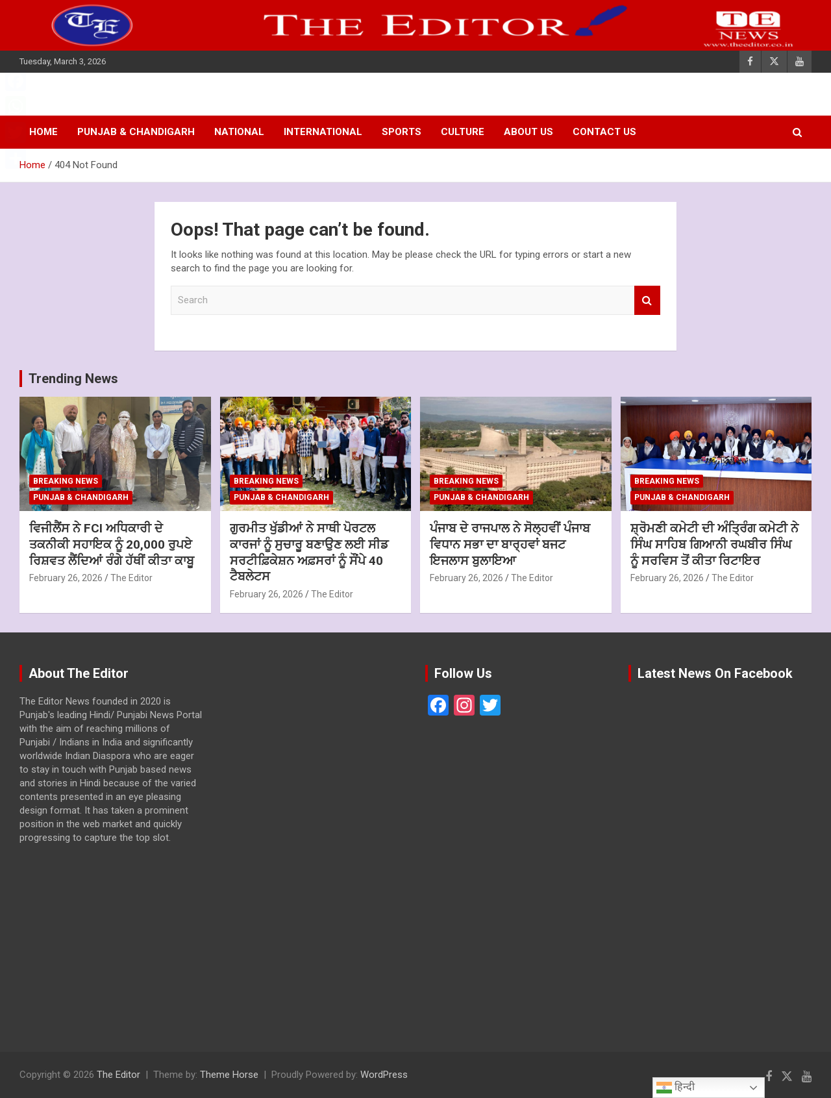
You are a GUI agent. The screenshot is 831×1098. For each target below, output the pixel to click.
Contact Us (604, 132)
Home (43, 132)
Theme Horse (229, 1074)
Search (647, 300)
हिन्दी (675, 1087)
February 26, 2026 (66, 578)
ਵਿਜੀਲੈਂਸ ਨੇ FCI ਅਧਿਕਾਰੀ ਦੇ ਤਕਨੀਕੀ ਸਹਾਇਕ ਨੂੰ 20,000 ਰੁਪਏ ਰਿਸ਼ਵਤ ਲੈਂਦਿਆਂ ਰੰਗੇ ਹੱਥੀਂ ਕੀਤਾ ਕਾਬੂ (111, 544)
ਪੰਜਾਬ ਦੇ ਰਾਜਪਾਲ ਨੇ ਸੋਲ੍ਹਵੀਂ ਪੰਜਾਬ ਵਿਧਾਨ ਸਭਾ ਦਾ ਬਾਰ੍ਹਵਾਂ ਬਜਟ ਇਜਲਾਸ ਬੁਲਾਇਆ (510, 544)
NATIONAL (239, 132)
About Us (528, 132)
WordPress (384, 1074)
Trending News (73, 378)
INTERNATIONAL (323, 132)
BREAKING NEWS (65, 481)
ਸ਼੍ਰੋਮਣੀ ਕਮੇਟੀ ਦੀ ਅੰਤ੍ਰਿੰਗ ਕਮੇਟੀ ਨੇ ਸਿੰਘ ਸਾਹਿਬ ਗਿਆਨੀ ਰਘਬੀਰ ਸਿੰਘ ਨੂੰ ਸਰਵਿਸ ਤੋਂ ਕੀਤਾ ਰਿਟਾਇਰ (714, 544)
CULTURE (462, 132)
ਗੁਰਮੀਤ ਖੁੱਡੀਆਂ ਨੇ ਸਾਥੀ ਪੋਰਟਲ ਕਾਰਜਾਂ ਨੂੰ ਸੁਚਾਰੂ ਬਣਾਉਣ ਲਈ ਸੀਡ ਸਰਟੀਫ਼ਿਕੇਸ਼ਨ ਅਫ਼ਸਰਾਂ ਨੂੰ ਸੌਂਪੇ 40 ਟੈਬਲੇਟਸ (309, 552)
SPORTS (401, 132)
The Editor (131, 578)
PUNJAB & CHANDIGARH (136, 132)
